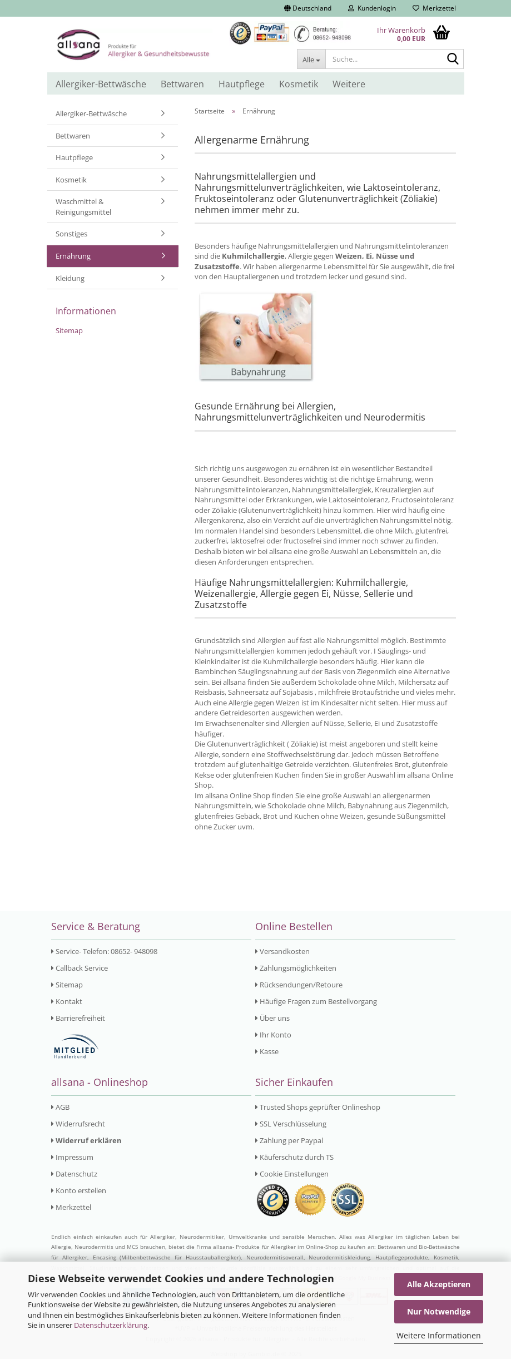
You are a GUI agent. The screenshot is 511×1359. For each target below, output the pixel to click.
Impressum (72, 1157)
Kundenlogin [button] (372, 8)
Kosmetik (298, 84)
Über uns (272, 1018)
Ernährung (73, 256)
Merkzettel (434, 8)
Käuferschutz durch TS (294, 1157)
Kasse (267, 1051)
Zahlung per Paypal (289, 1140)
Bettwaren (182, 84)
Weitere (349, 84)
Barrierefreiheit (78, 1018)
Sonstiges (71, 234)
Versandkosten (282, 951)
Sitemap (69, 330)
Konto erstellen (78, 1190)
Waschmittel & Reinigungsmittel (83, 206)
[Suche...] (311, 59)
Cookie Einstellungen (292, 1174)
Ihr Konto (273, 1035)
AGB (60, 1107)
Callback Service (79, 968)
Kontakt (66, 1001)
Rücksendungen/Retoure (299, 985)
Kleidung (70, 278)
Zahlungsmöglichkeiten (295, 968)
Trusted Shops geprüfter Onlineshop (317, 1107)
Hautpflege (242, 84)
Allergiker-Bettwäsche (101, 84)
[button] (308, 8)
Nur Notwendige (438, 1311)
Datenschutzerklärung (110, 1325)
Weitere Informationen (438, 1335)
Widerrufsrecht (78, 1124)
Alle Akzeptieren (438, 1284)
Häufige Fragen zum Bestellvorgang (316, 1001)
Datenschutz (74, 1174)
